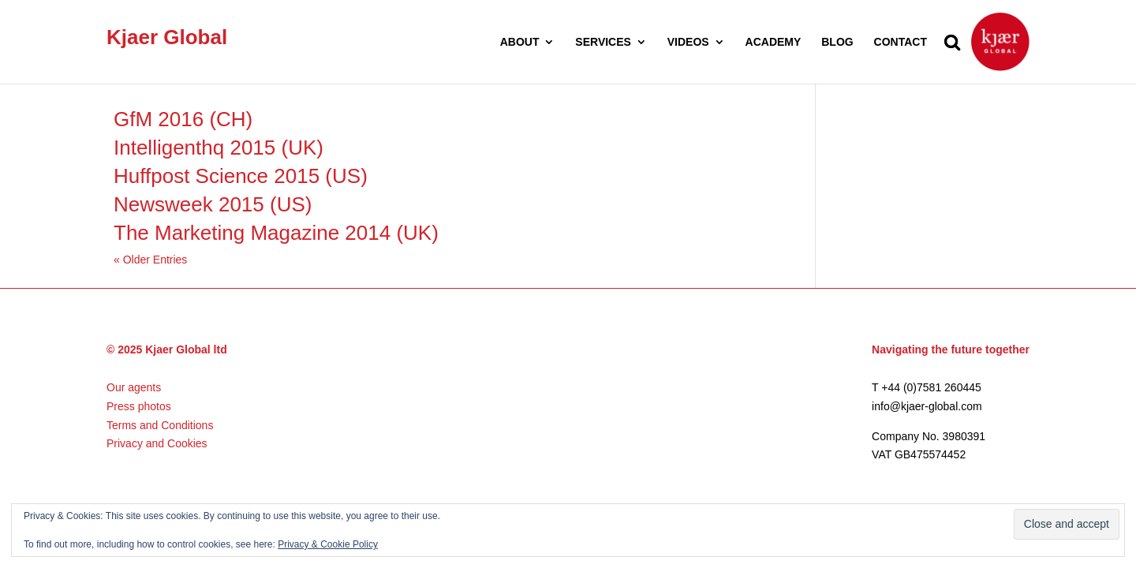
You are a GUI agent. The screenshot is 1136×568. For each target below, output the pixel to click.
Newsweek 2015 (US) (213, 204)
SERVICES (603, 42)
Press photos (138, 406)
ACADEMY (774, 42)
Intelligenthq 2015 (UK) (218, 147)
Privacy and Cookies (156, 443)
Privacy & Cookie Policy (328, 544)
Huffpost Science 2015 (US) (241, 176)
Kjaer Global (166, 37)
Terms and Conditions (159, 425)
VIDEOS (688, 42)
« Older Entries (150, 259)
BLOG (837, 42)
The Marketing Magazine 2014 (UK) (276, 233)
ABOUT (520, 42)
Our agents (133, 387)
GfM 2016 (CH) (183, 119)
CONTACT (900, 42)
